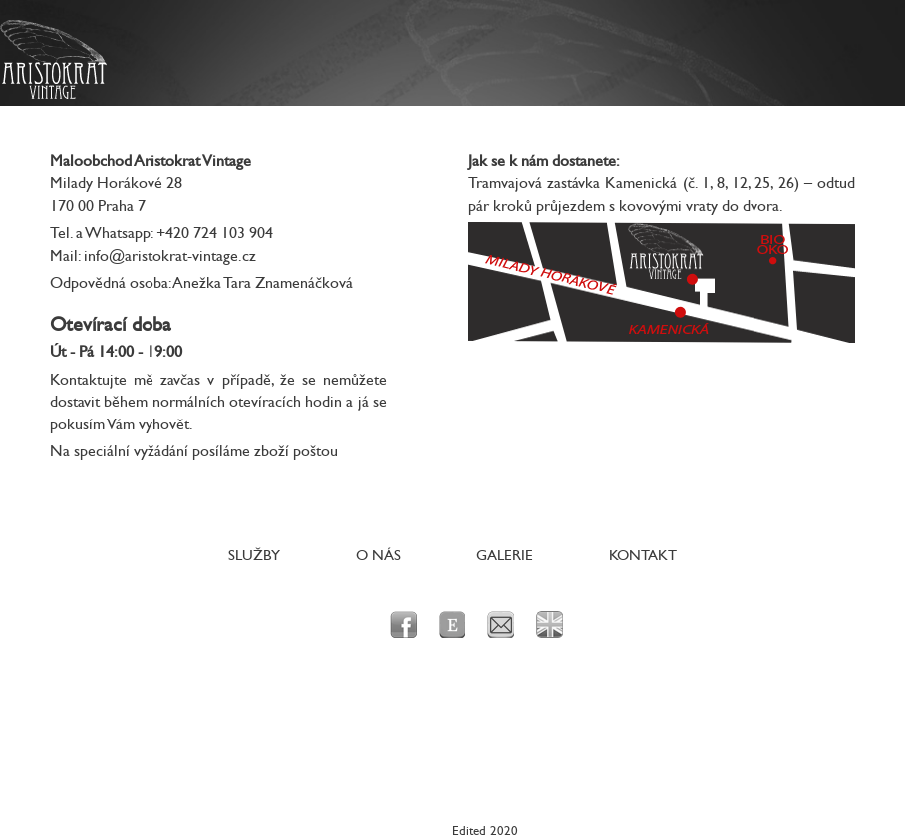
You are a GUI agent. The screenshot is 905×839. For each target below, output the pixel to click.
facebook (403, 624)
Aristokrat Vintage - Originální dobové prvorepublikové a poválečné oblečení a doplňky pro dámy (53, 60)
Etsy (452, 624)
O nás (378, 555)
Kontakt (643, 555)
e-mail (500, 624)
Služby (254, 555)
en (549, 624)
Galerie (504, 555)
